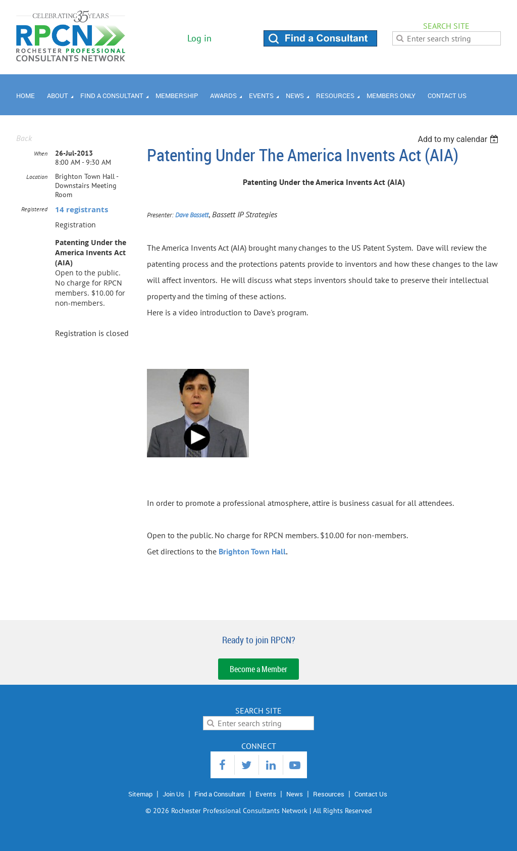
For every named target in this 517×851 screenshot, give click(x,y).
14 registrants (81, 209)
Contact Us (370, 793)
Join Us (173, 793)
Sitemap (140, 793)
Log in (199, 38)
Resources (328, 793)
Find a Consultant (219, 793)
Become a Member (258, 669)
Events (265, 793)
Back (24, 138)
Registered (34, 209)
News (294, 793)
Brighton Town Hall (252, 551)
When (40, 153)
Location (36, 176)
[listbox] (459, 139)
